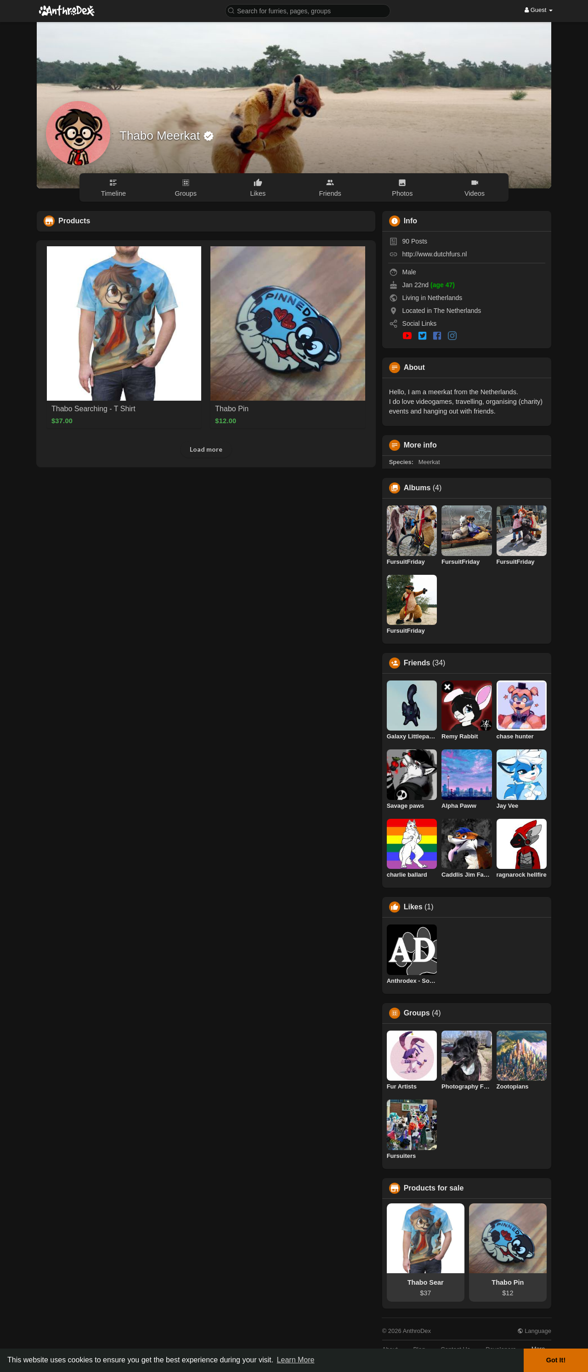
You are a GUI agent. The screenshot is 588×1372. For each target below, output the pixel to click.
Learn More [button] (296, 1360)
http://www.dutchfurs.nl (434, 254)
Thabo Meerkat (161, 135)
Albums (417, 488)
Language (534, 1331)
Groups (417, 1013)
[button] (308, 10)
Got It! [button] (555, 1360)
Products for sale (434, 1188)
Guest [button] (539, 9)
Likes (413, 907)
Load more (206, 449)
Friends (417, 663)
